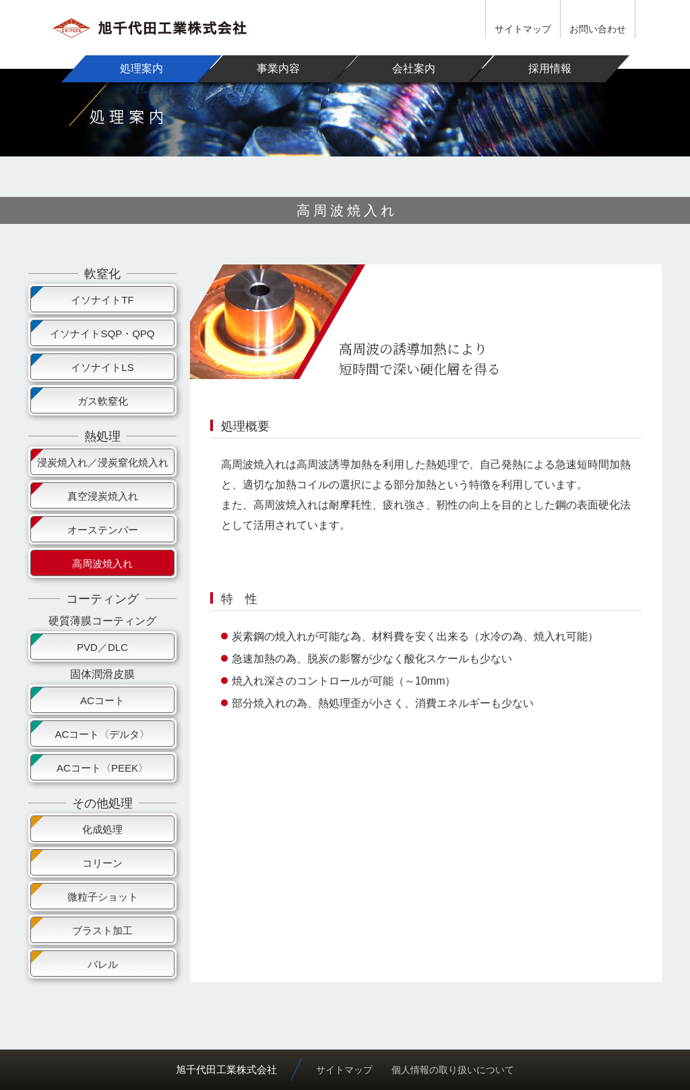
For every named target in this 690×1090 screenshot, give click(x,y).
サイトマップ (523, 29)
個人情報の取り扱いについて (452, 1069)
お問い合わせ (597, 29)
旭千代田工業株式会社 (226, 1069)
